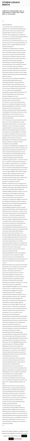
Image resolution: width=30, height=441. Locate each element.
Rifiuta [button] (11, 438)
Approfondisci (18, 438)
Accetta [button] (24, 436)
